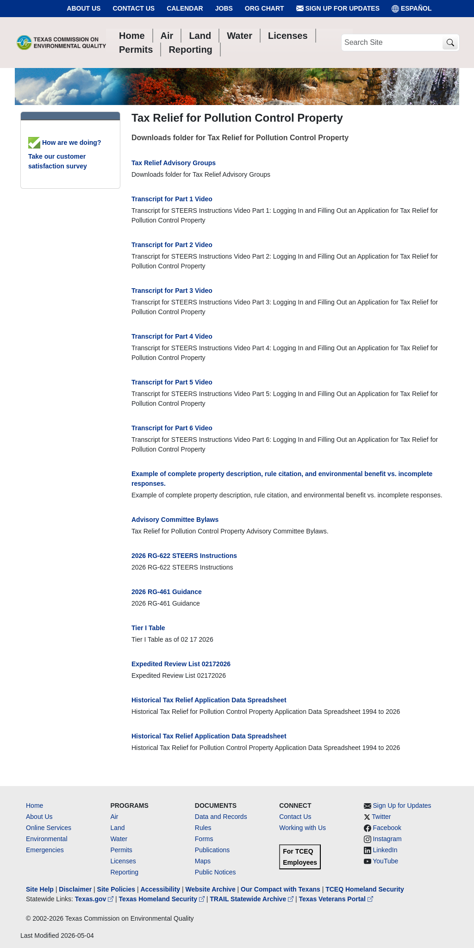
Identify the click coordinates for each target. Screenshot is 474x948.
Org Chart (264, 8)
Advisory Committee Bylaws (174, 519)
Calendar (185, 8)
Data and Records (221, 816)
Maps (203, 861)
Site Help (40, 889)
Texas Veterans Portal (336, 899)
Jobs (224, 8)
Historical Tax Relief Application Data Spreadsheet (209, 700)
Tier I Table (148, 628)
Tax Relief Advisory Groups (173, 163)
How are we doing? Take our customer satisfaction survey (64, 154)
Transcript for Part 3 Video (171, 290)
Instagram (387, 839)
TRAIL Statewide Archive (252, 899)
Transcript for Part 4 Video (171, 336)
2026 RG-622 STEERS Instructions (184, 555)
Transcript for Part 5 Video (171, 382)
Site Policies (116, 889)
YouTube (385, 861)
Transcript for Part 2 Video (171, 244)
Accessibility (161, 889)
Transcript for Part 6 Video (171, 428)
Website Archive (211, 889)
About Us (83, 8)
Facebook (387, 827)
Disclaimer (75, 889)
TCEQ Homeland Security (364, 889)
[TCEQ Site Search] (450, 43)
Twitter (381, 816)
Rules (203, 827)
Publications (212, 850)
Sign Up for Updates (338, 8)
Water (118, 839)
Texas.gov (95, 899)
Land (117, 827)
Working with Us (302, 827)
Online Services (48, 827)
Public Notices (215, 872)
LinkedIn (385, 850)
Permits (121, 850)
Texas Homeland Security (162, 899)
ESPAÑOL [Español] (412, 8)
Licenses (123, 861)
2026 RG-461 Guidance (166, 591)
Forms (204, 839)
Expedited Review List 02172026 (181, 664)
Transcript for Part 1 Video (171, 199)
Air (114, 816)
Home (34, 805)
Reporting (124, 872)
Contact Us (133, 8)
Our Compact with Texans (280, 889)
